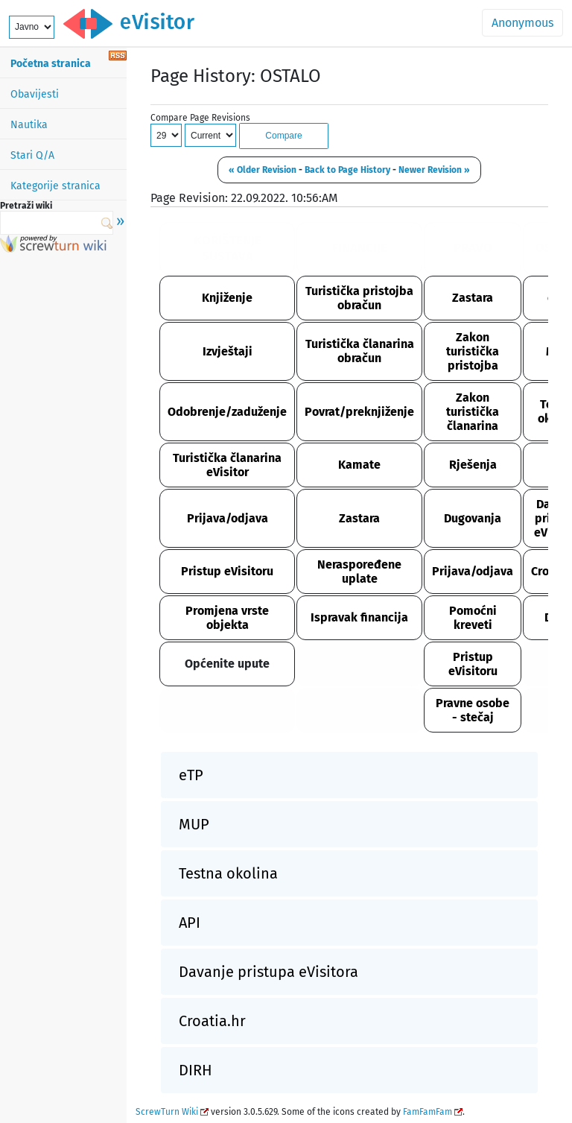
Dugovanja (472, 518)
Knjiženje (227, 298)
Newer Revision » (434, 170)
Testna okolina (228, 873)
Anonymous (522, 23)
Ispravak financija (359, 617)
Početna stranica (50, 63)
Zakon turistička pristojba (472, 351)
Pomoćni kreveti (473, 618)
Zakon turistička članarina (472, 411)
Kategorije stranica (55, 186)
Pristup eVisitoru (227, 571)
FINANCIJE (359, 248)
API (189, 922)
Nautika (29, 124)
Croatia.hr (212, 1021)
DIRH (195, 1070)
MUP (194, 824)
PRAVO (473, 248)
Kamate (359, 465)
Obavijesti (34, 94)
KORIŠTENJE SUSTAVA (227, 248)
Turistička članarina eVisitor (227, 465)
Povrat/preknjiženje (359, 412)
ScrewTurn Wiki (167, 1112)
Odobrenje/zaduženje (227, 412)
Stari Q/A (32, 155)
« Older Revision (262, 170)
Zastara (472, 298)
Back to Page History (347, 170)
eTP (191, 775)
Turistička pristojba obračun (359, 298)
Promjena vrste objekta (227, 618)
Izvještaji (227, 351)
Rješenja (473, 465)
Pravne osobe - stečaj (472, 710)
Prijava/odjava (227, 518)
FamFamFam (427, 1112)
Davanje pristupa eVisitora (268, 972)
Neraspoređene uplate (359, 571)
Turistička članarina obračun (359, 351)
